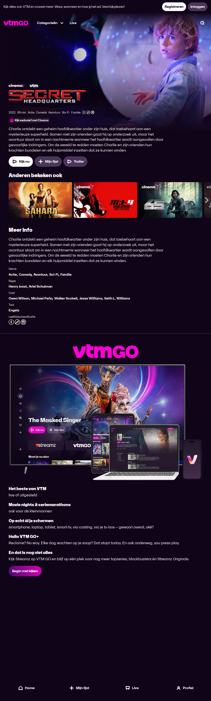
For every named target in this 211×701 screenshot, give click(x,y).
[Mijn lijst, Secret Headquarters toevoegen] (48, 162)
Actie (13, 275)
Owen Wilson (19, 298)
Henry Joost (18, 287)
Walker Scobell (65, 298)
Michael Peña (41, 298)
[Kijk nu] (21, 162)
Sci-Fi (53, 275)
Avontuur (40, 275)
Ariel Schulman (40, 287)
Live (73, 23)
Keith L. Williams (117, 298)
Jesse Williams (90, 298)
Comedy (25, 275)
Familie (66, 275)
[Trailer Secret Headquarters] (75, 162)
